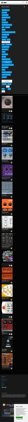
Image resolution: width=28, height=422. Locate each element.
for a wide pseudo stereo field (7, 361)
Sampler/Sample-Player (7, 62)
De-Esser (7, 27)
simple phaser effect (7, 207)
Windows (4, 84)
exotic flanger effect (7, 172)
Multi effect (5, 49)
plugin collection (7, 138)
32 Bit (3, 91)
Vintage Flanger (7, 121)
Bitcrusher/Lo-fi (6, 17)
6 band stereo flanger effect (7, 155)
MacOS (9, 84)
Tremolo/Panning (6, 74)
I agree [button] (17, 417)
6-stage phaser (7, 292)
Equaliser (4, 37)
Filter (8, 39)
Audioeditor (5, 15)
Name (8, 86)
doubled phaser (7, 275)
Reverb (4, 56)
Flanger (7, 327)
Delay (3, 29)
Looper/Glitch (5, 46)
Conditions (3, 382)
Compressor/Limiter (7, 24)
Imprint (3, 385)
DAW (3, 27)
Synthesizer (5, 67)
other (3, 51)
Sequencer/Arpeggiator (7, 64)
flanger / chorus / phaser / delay (7, 189)
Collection (5, 22)
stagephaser (7, 310)
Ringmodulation (6, 59)
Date (3, 88)
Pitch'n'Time (5, 54)
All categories (5, 10)
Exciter (4, 39)
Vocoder (4, 77)
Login (23, 2)
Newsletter (3, 384)
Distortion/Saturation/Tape (8, 32)
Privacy (3, 383)
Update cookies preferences (3, 0)
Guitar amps (8, 44)
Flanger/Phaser (6, 42)
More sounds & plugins (5, 379)
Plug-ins (3, 378)
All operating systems (7, 81)
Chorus (4, 19)
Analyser (4, 12)
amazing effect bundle (7, 258)
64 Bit (9, 88)
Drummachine (5, 34)
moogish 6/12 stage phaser (7, 241)
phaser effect (7, 344)
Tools (3, 69)
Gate (3, 44)
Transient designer (6, 72)
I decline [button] (21, 417)
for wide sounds (7, 104)
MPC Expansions (4, 380)
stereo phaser (7, 224)
